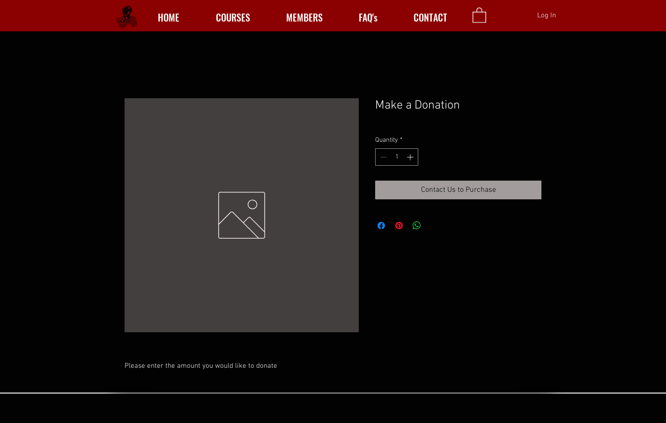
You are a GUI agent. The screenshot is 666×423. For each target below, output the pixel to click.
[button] (479, 15)
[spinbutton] (396, 157)
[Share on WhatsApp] (416, 225)
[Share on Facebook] (381, 225)
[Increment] (411, 157)
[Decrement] (382, 157)
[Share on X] (434, 225)
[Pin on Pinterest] (399, 225)
